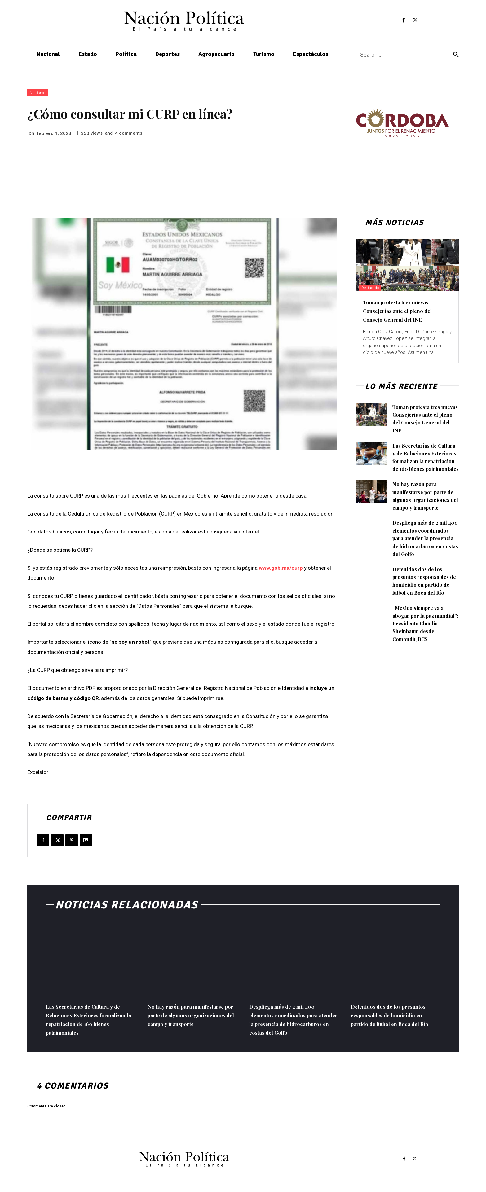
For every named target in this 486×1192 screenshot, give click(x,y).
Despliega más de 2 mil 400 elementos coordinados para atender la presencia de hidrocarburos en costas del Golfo (423, 557)
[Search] (456, 54)
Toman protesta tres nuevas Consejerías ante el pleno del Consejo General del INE (406, 310)
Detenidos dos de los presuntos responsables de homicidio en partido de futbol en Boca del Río (424, 604)
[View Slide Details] (402, 123)
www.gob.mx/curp (281, 568)
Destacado (374, 287)
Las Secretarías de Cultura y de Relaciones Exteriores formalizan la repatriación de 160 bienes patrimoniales (424, 461)
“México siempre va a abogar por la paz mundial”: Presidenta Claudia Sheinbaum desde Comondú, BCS (420, 646)
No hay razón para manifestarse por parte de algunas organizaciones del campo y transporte (188, 1019)
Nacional (37, 92)
